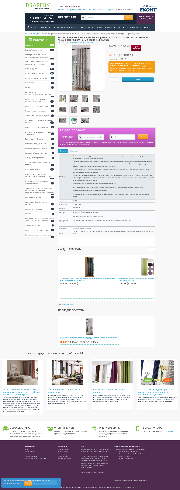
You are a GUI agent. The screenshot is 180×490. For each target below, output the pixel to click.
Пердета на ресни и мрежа (35, 111)
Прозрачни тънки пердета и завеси (38, 235)
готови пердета (88, 487)
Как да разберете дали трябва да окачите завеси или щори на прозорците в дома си (155, 392)
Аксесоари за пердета (33, 209)
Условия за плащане (31, 456)
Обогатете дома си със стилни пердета (93, 470)
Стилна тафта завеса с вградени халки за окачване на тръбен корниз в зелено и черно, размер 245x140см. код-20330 (87, 279)
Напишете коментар (87, 42)
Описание (63, 151)
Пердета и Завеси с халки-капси (37, 106)
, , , (127, 451)
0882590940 (168, 431)
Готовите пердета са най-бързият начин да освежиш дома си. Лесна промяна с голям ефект (21, 392)
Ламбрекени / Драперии (34, 158)
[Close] (59, 480)
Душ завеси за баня (32, 225)
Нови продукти (31, 69)
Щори (99, 27)
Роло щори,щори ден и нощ (35, 144)
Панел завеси (86, 27)
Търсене (128, 18)
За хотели (28, 214)
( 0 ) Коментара (74, 42)
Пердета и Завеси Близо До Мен (37, 230)
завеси (65, 304)
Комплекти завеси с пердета (36, 148)
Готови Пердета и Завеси (65, 27)
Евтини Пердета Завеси (34, 50)
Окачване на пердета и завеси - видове (110, 390)
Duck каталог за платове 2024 (123, 481)
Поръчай (143, 137)
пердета (71, 304)
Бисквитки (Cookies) (64, 458)
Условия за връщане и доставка (35, 458)
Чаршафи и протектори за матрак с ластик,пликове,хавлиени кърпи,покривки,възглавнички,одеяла (40, 190)
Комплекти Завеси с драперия (36, 153)
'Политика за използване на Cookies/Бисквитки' (18, 480)
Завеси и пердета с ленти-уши (36, 78)
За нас (27, 449)
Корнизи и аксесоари (137, 27)
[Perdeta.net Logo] (38, 6)
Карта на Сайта (63, 456)
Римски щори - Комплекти (35, 139)
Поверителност (30, 451)
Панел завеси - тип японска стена (37, 127)
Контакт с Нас (63, 451)
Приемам (28, 483)
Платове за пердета (114, 27)
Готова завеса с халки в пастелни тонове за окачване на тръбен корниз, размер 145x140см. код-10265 (146, 279)
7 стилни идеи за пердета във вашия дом (64, 390)
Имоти (145, 481)
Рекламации (62, 454)
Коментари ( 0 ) (75, 151)
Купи (138, 79)
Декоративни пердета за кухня (37, 116)
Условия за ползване (32, 454)
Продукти (45, 27)
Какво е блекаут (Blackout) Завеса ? (92, 472)
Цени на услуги (63, 449)
